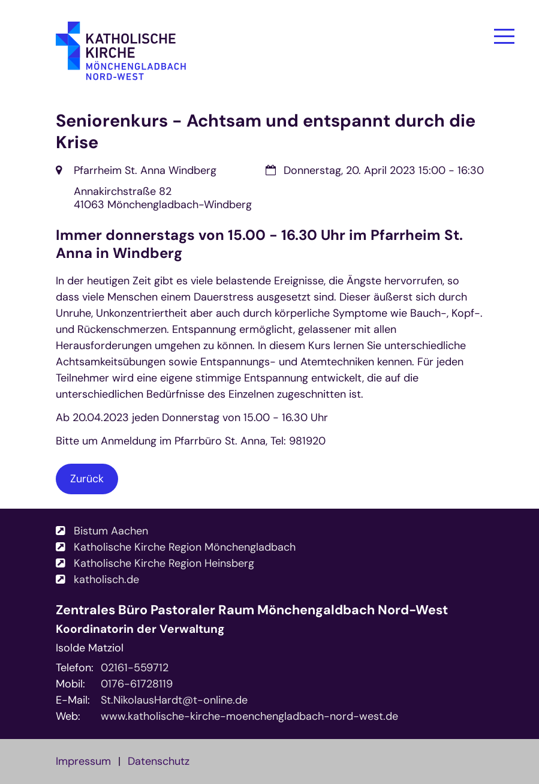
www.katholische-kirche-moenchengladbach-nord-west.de (249, 716)
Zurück (87, 478)
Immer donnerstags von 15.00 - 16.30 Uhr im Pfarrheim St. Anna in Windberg (259, 244)
